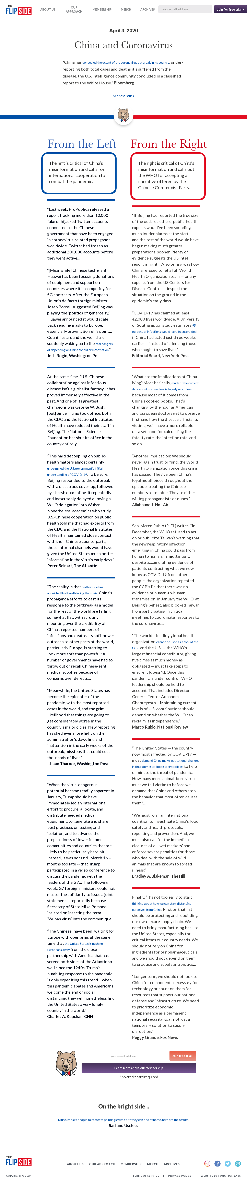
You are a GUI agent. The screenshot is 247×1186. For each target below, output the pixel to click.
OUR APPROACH (74, 9)
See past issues (123, 96)
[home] (19, 10)
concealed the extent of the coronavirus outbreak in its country (125, 62)
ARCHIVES (147, 9)
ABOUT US (48, 9)
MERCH (126, 9)
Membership (102, 9)
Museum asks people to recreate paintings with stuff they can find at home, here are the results (123, 1120)
